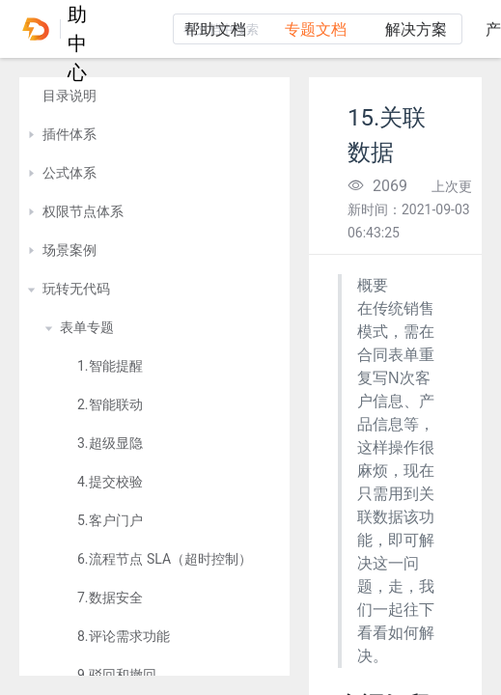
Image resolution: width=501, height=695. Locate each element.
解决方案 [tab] (416, 29)
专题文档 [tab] (316, 29)
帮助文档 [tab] (215, 29)
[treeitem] (154, 96)
